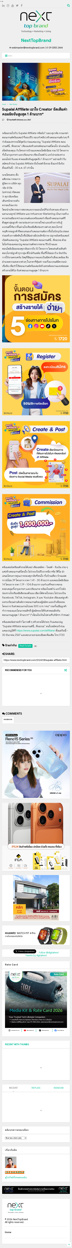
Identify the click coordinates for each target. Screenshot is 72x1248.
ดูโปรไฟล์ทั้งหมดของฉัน (16, 1177)
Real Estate (13, 104)
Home (4, 104)
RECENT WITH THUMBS (17, 1044)
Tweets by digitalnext (36, 955)
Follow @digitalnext (49, 952)
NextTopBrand (36, 40)
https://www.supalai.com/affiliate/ (35, 630)
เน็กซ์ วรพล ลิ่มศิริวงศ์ (14, 1172)
